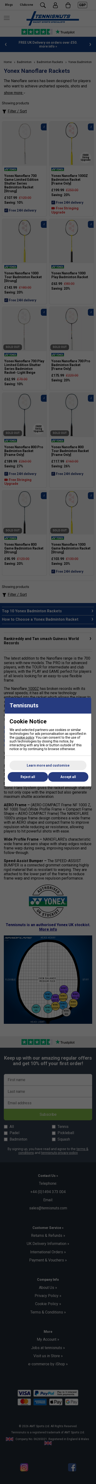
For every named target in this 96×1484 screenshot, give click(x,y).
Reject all (28, 777)
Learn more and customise (48, 765)
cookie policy (24, 737)
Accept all (68, 777)
